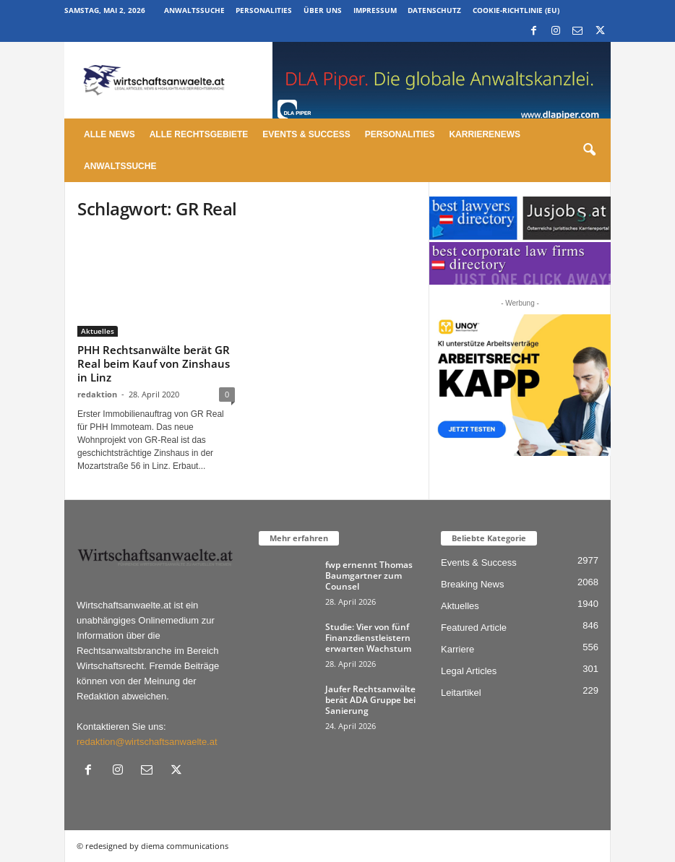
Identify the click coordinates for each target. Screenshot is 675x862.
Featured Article (474, 627)
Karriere (457, 649)
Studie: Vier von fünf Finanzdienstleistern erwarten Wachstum (368, 638)
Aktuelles (97, 331)
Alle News (109, 134)
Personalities (264, 10)
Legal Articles (468, 670)
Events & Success (306, 134)
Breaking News (472, 584)
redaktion (97, 394)
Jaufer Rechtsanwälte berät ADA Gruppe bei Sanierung (370, 700)
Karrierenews (484, 134)
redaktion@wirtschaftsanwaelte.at (147, 741)
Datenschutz (434, 10)
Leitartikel (461, 692)
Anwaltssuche (194, 10)
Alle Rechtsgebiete (199, 134)
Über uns (323, 10)
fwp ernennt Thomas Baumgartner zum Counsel (369, 575)
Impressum (375, 10)
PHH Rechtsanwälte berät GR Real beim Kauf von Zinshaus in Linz (153, 363)
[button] (589, 150)
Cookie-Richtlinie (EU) (516, 10)
